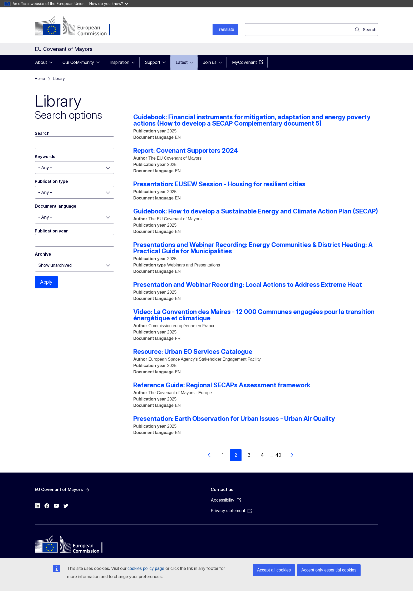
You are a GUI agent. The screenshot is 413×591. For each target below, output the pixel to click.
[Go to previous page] (209, 455)
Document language (55, 206)
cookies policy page (145, 568)
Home (40, 78)
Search (42, 133)
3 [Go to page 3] (249, 455)
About (41, 62)
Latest (182, 62)
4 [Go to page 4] (262, 455)
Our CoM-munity (78, 62)
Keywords (45, 156)
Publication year (51, 230)
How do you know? (108, 3)
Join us (210, 62)
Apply (46, 282)
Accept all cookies (274, 570)
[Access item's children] (52, 62)
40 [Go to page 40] (278, 455)
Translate (225, 29)
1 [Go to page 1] (223, 455)
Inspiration (119, 62)
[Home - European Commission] (77, 26)
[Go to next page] (291, 455)
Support (152, 62)
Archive (43, 254)
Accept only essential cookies (328, 570)
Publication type (51, 181)
